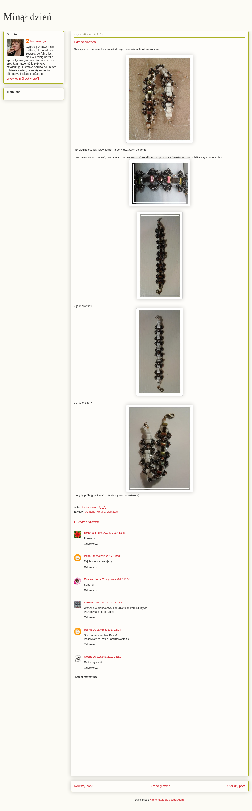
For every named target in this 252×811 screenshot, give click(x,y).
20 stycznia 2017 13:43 (106, 555)
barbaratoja (38, 41)
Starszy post (236, 786)
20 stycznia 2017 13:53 (116, 579)
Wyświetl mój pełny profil (23, 78)
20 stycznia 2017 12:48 (112, 532)
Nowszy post (83, 786)
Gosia (88, 656)
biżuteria (90, 511)
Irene (87, 555)
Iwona (88, 629)
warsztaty (112, 511)
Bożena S (90, 532)
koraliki (101, 511)
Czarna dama (92, 579)
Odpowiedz (91, 543)
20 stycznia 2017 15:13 (110, 602)
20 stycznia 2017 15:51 (107, 656)
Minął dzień (27, 16)
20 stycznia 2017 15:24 (107, 629)
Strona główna (159, 786)
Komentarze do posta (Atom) (167, 799)
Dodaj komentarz (86, 676)
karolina (89, 602)
